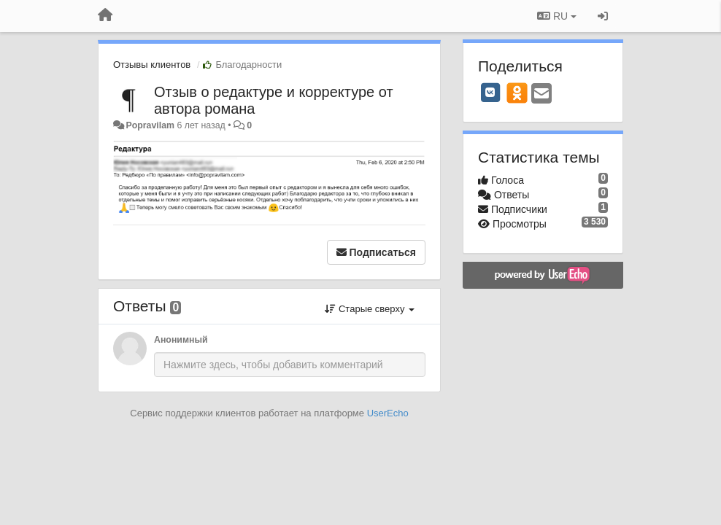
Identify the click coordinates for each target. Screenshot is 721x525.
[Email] (541, 94)
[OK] (517, 93)
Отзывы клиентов (151, 64)
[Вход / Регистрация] (603, 16)
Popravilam (150, 125)
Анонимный (181, 340)
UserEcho (388, 413)
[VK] (490, 93)
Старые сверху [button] (370, 308)
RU (557, 16)
